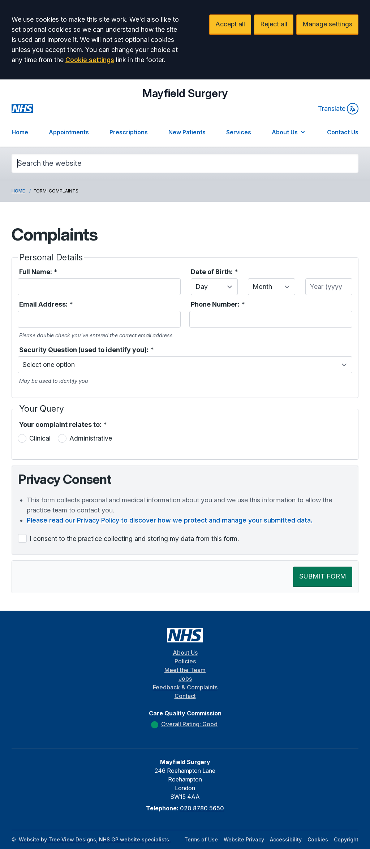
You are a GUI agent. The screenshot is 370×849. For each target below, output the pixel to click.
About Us (289, 132)
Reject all (273, 24)
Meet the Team (185, 669)
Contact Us (342, 132)
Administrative (90, 438)
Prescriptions (128, 132)
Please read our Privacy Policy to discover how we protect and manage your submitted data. (170, 520)
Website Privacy (244, 839)
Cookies (317, 839)
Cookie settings (89, 60)
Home (20, 132)
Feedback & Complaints (185, 687)
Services (238, 132)
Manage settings (327, 24)
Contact (185, 695)
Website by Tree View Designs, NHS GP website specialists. (95, 839)
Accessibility (286, 839)
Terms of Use (201, 839)
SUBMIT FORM (322, 576)
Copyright (346, 839)
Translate (338, 108)
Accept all (230, 24)
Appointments (69, 132)
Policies (185, 661)
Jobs (185, 678)
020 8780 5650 (202, 808)
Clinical (40, 438)
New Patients (187, 132)
